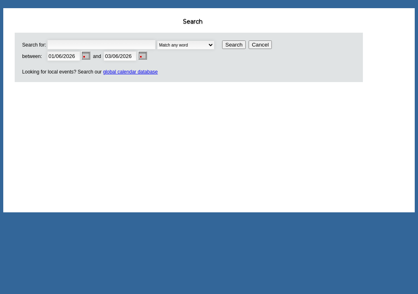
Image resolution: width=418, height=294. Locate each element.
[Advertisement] (196, 147)
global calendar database (130, 72)
